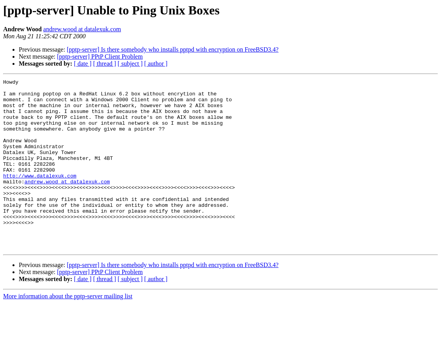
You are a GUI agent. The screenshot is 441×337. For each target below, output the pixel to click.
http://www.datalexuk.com (39, 195)
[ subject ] (130, 63)
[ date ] (82, 63)
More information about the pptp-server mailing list (68, 330)
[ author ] (156, 63)
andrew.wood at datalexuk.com (82, 29)
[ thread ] (104, 63)
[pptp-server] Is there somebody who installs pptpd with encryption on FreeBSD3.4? (173, 49)
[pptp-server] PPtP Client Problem (100, 56)
